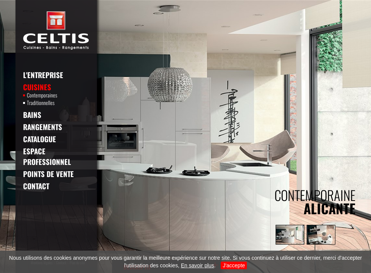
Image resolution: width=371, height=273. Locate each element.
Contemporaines (40, 95)
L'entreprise (43, 74)
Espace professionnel (47, 156)
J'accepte (234, 265)
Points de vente (48, 173)
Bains (32, 114)
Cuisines (37, 87)
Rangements (42, 126)
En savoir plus (197, 265)
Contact (36, 185)
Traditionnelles (39, 102)
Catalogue (39, 138)
